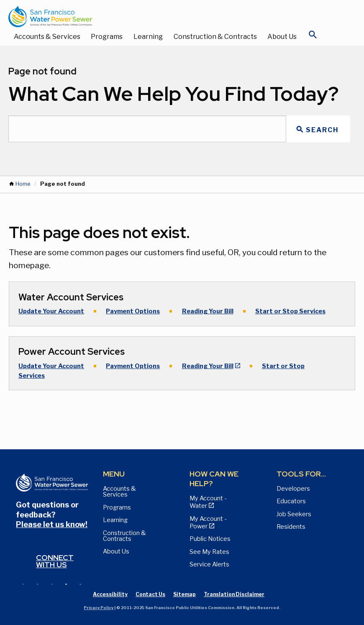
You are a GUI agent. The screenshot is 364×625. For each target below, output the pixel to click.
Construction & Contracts (215, 37)
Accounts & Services (47, 37)
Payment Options (133, 311)
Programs (107, 37)
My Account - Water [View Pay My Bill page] (208, 502)
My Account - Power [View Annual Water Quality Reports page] (208, 522)
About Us (282, 37)
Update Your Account (51, 311)
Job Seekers (294, 514)
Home (22, 184)
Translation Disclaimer (234, 594)
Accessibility (110, 594)
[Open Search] (313, 36)
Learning (148, 37)
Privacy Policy (98, 607)
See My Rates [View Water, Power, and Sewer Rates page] (209, 552)
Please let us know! (51, 524)
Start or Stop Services (290, 311)
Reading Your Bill (207, 311)
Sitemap (184, 594)
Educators (291, 501)
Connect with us (55, 561)
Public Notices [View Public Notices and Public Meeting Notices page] (210, 539)
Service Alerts (209, 564)
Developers (293, 488)
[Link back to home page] (173, 16)
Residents (291, 526)
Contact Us (150, 594)
